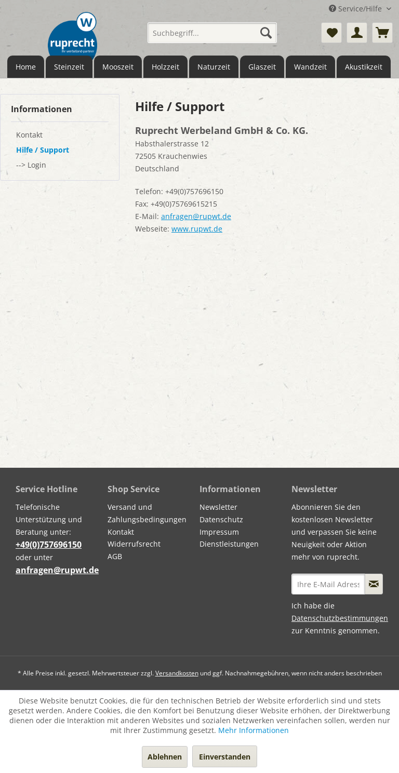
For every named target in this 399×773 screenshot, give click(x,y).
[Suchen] (266, 32)
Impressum (219, 532)
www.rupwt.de (196, 229)
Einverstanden (224, 757)
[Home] (25, 67)
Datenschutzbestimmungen (339, 618)
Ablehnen (165, 757)
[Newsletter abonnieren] (374, 584)
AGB (115, 556)
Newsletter (218, 507)
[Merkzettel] (331, 32)
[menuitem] (212, 32)
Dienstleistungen (229, 544)
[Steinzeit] (69, 67)
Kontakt (29, 135)
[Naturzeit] (213, 67)
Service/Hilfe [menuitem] (356, 8)
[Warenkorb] (382, 32)
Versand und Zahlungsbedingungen (147, 513)
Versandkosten (176, 673)
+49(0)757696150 (49, 544)
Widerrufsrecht (134, 544)
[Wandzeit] (310, 67)
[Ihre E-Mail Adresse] (328, 584)
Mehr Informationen (253, 730)
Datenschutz (221, 519)
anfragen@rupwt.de (196, 216)
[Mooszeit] (118, 67)
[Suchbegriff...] (212, 32)
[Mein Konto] (357, 32)
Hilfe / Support (42, 150)
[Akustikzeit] (364, 67)
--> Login (31, 165)
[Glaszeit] (262, 67)
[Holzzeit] (165, 67)
